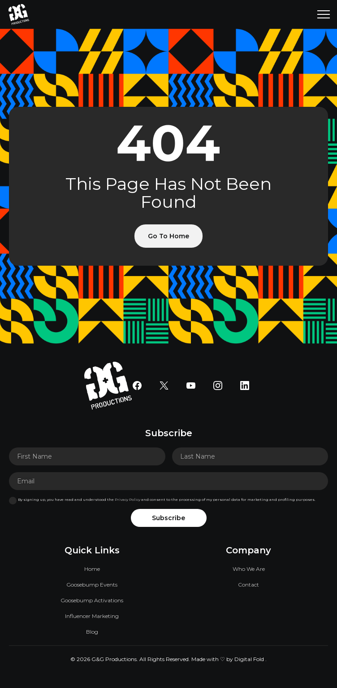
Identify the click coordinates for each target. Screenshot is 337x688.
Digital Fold (249, 659)
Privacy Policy (127, 499)
